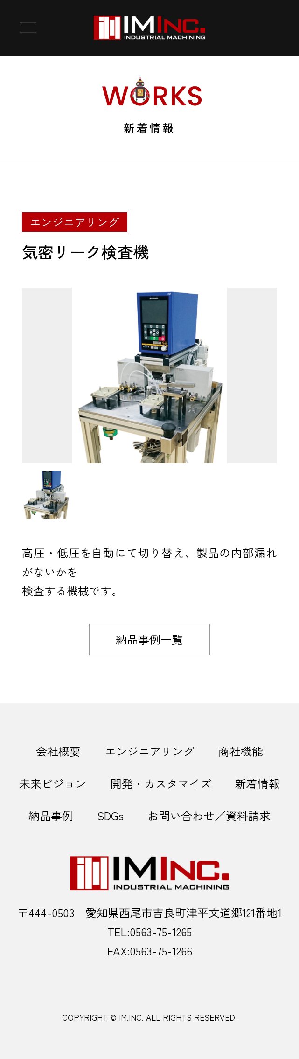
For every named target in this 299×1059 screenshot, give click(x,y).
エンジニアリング (150, 751)
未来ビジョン (52, 783)
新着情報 (257, 783)
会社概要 (58, 751)
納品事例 (50, 815)
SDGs (110, 815)
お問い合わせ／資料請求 (209, 815)
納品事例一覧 (149, 639)
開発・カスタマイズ (161, 783)
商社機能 (240, 751)
